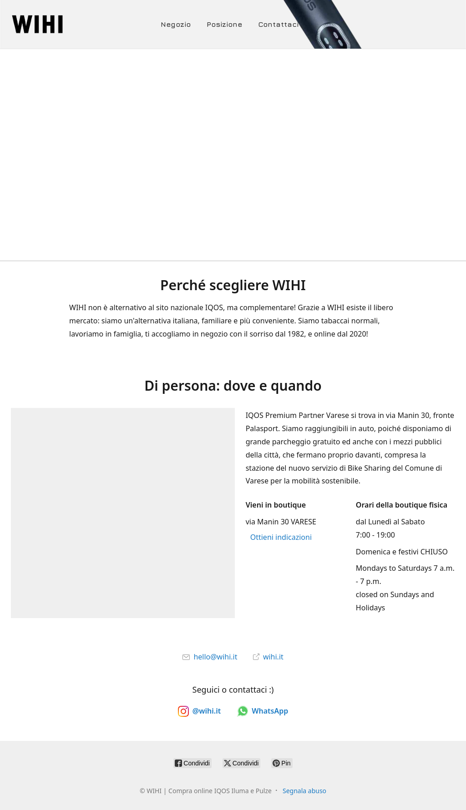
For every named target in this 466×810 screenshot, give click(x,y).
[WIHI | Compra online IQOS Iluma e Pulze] (69, 24)
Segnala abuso (304, 790)
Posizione (224, 24)
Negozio (176, 24)
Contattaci (278, 24)
